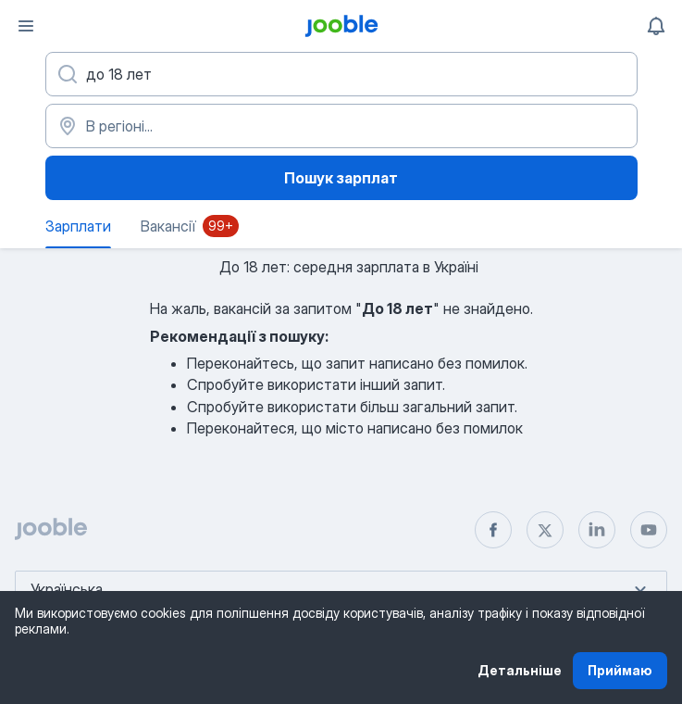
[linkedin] (596, 529)
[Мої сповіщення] (656, 26)
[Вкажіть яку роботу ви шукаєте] (341, 74)
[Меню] (25, 25)
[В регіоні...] (341, 126)
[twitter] (545, 529)
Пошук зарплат (341, 178)
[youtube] (648, 529)
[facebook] (493, 529)
